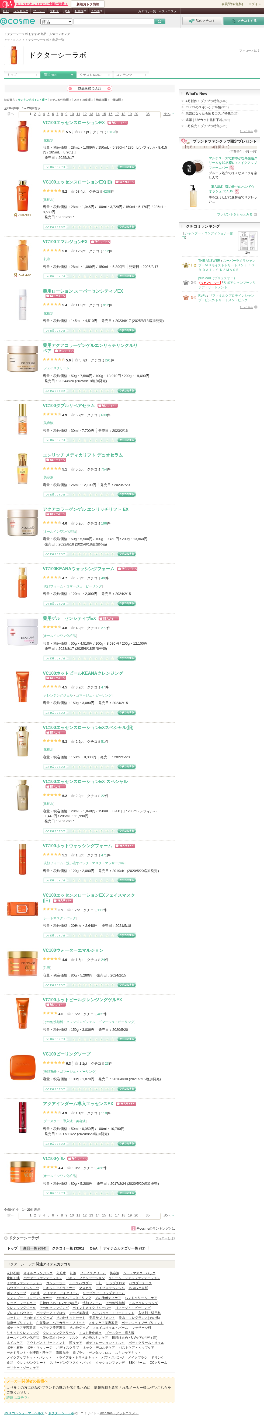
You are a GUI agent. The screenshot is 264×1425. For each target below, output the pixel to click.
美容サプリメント (102, 1318)
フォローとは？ (249, 50)
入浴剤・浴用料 (149, 1313)
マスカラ (85, 1288)
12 (84, 114)
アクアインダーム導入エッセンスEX (78, 1103)
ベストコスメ (168, 11)
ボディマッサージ (40, 1347)
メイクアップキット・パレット (29, 1357)
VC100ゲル (54, 1158)
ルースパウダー (80, 1283)
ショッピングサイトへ (117, 123)
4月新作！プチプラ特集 (206, 101)
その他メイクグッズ (38, 1318)
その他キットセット (70, 1318)
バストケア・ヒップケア (136, 1347)
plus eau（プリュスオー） (217, 278)
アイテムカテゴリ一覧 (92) (124, 1248)
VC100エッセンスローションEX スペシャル (85, 781)
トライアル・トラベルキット (77, 1357)
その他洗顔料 (53, 1022)
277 (104, 628)
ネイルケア (15, 1343)
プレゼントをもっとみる (235, 214)
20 (136, 114)
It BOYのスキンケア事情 (207, 107)
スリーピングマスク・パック (71, 1363)
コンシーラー (55, 1283)
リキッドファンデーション (85, 1278)
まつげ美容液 (79, 1313)
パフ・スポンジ (113, 1357)
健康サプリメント (20, 1323)
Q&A (67, 11)
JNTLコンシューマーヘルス (24, 1413)
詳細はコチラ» (17, 1397)
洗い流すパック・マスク (84, 863)
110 (104, 1113)
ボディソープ (16, 1293)
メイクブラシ (137, 1357)
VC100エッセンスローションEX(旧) (77, 182)
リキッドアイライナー (59, 1288)
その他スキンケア (95, 1338)
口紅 (99, 1283)
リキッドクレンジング (23, 1333)
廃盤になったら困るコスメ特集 (212, 113)
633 (104, 415)
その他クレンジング (54, 1308)
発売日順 (103, 99)
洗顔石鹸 (50, 1072)
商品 (50, 75)
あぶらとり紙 (138, 1288)
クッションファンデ (110, 1363)
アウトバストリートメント (46, 1343)
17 (117, 114)
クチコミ (91, 75)
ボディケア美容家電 (21, 1328)
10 (72, 114)
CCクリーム (158, 1363)
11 (78, 114)
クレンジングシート (31, 1363)
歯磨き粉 (62, 1353)
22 (103, 796)
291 (108, 360)
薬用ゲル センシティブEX (69, 618)
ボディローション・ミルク (105, 1343)
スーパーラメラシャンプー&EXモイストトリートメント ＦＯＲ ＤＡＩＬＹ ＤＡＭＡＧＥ (226, 265)
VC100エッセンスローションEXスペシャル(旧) (88, 727)
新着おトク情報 (88, 4)
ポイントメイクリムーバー (91, 1308)
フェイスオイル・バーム (110, 1328)
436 (100, 1168)
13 (91, 114)
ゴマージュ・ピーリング (84, 586)
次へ (167, 114)
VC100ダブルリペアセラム (69, 405)
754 (104, 469)
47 (103, 687)
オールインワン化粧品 (60, 531)
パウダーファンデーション (42, 1278)
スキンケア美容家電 (103, 1323)
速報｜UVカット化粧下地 (208, 120)
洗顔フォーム (53, 586)
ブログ (54, 11)
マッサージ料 (114, 863)
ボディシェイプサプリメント (142, 1323)
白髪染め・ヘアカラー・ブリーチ (60, 1323)
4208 (107, 191)
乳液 (47, 259)
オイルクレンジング (38, 1273)
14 (97, 114)
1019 (110, 132)
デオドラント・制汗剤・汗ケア (29, 1353)
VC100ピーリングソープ (67, 1054)
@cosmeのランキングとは (155, 1228)
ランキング (20, 11)
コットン (13, 1318)
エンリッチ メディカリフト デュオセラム (83, 455)
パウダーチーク (140, 1283)
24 (103, 960)
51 (103, 742)
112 (106, 251)
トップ (12, 75)
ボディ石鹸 (15, 1347)
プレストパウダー (20, 1313)
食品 (10, 1363)
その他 (35, 1293)
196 (104, 523)
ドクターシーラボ (24, 1238)
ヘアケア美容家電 (52, 1328)
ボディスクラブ (67, 1347)
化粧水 (48, 140)
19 (130, 114)
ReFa (202, 295)
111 (100, 910)
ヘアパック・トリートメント (113, 1313)
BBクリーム (137, 1363)
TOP (6, 11)
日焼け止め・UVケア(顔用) (59, 1303)
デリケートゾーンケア (23, 1368)
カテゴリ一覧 (147, 11)
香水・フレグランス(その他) (139, 1318)
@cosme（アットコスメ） (119, 1413)
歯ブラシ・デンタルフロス (91, 1353)
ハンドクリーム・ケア (141, 1298)
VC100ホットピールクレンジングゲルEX (82, 999)
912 (106, 305)
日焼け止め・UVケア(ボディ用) (134, 1338)
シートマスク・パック (60, 918)
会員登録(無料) (232, 4)
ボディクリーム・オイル (146, 1343)
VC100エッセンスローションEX (74, 122)
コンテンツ (124, 75)
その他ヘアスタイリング (73, 1298)
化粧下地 (13, 1278)
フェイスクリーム (57, 368)
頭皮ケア (75, 1343)
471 (104, 855)
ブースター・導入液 (58, 1121)
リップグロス (115, 1283)
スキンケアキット (128, 1353)
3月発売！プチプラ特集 (206, 126)
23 (107, 1063)
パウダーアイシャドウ (23, 1288)
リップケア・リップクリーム (104, 1293)
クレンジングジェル (58, 695)
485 (100, 1014)
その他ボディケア (108, 1298)
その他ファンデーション (24, 1283)
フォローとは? (165, 1238)
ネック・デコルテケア (99, 1347)
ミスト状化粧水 (90, 1333)
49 (103, 578)
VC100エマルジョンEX (65, 241)
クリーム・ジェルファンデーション (134, 1278)
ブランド (39, 11)
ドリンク (157, 1357)
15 (104, 114)
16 (110, 114)
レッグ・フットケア (21, 1303)
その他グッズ (79, 1328)
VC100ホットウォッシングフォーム (77, 845)
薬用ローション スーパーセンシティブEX (83, 291)
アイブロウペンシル (110, 1288)
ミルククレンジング (143, 1303)
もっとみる (246, 131)
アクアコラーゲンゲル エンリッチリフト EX (85, 509)
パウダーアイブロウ (50, 1313)
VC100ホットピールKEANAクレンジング (83, 673)
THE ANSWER (209, 261)
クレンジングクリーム (59, 1333)
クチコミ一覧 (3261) (68, 1248)
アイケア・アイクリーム (61, 1293)
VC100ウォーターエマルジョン (73, 950)
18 (123, 114)
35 (148, 114)
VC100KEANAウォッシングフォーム (78, 568)
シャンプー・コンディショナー (29, 1298)
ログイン (254, 4)
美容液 (48, 423)
